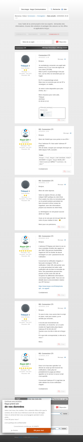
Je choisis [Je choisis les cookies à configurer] (14, 430)
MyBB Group (34, 437)
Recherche (55, 9)
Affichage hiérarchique (49, 47)
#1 (65, 59)
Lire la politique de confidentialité (15, 423)
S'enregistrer (41, 16)
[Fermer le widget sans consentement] (13, 401)
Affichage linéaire (62, 47)
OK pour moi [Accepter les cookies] (39, 430)
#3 (65, 184)
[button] (4, 441)
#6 (65, 357)
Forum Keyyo (21, 34)
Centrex (43, 34)
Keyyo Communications (38, 9)
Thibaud (24, 66)
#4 (65, 240)
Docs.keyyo (25, 9)
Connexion (31, 16)
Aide (64, 9)
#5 (65, 308)
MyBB (20, 437)
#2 (70, 133)
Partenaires (33, 34)
